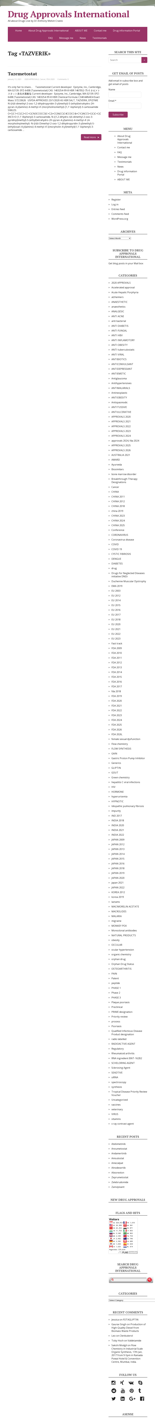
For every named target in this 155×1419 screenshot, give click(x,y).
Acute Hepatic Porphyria (124, 292)
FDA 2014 (116, 672)
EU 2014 (115, 600)
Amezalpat (117, 1163)
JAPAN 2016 (117, 863)
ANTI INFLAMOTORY (123, 340)
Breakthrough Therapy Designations (124, 480)
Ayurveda (116, 464)
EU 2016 (115, 610)
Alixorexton (117, 1172)
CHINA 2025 (118, 525)
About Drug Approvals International (48, 30)
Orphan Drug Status (122, 964)
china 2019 (117, 511)
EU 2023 (115, 638)
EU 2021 (115, 629)
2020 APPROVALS (32, 79)
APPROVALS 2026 (121, 450)
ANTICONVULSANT (122, 364)
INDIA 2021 (117, 830)
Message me (66, 38)
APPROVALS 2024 (121, 435)
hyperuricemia (119, 796)
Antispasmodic (119, 402)
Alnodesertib (118, 1167)
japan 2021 (117, 882)
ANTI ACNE (117, 316)
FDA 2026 (116, 729)
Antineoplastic (119, 392)
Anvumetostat (119, 1148)
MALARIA (116, 916)
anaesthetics (118, 306)
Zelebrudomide (119, 1182)
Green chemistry (120, 777)
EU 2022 (115, 633)
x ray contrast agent (122, 1123)
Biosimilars (117, 469)
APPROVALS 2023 (121, 431)
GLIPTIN (116, 767)
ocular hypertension (122, 949)
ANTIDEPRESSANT (121, 368)
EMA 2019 (116, 586)
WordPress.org (119, 218)
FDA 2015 (116, 676)
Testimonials (99, 38)
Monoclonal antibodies (124, 930)
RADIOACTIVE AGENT (123, 1043)
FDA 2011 (116, 657)
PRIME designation (121, 1012)
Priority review (119, 1016)
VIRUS (114, 1114)
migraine (116, 921)
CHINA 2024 (118, 520)
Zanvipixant (117, 1187)
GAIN (114, 753)
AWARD (115, 459)
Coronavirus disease (122, 539)
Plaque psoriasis (120, 1002)
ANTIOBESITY (119, 397)
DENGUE (116, 558)
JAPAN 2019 (117, 873)
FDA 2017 (116, 686)
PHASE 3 (116, 997)
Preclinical (117, 1007)
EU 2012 (115, 595)
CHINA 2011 (118, 496)
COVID (115, 544)
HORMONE (117, 791)
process (115, 1021)
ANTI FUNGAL (119, 330)
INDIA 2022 (117, 834)
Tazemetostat (22, 74)
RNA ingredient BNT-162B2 (126, 1058)
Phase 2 (115, 992)
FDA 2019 (116, 696)
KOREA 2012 (118, 892)
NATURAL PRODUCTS (123, 935)
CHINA (115, 491)
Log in (114, 204)
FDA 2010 (116, 653)
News (83, 38)
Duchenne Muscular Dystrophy (128, 581)
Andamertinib (119, 1153)
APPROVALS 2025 (121, 445)
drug (114, 568)
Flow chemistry (119, 744)
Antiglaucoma (119, 378)
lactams (115, 901)
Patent (115, 978)
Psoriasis (116, 1026)
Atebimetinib (118, 1144)
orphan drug (118, 959)
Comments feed (120, 214)
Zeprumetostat (119, 1177)
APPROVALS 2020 (121, 416)
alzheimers (117, 297)
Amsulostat (117, 1158)
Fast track (116, 643)
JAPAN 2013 (117, 849)
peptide (115, 983)
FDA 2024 (116, 720)
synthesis (116, 1087)
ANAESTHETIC (119, 302)
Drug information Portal (126, 30)
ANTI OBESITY (119, 345)
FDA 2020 (50, 79)
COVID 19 (116, 549)
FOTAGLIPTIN (130, 1319)
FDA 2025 (116, 724)
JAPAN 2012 (117, 844)
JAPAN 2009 (117, 839)
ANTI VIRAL (117, 354)
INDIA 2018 (117, 820)
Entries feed (118, 209)
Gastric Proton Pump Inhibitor (128, 758)
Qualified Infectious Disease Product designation (126, 1032)
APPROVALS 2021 (121, 421)
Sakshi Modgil (119, 1345)
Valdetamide (134, 1340)
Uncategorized (119, 1099)
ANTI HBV (117, 335)
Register (116, 199)
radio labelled (118, 1039)
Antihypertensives (121, 383)
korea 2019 (117, 897)
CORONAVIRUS (119, 535)
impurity (116, 810)
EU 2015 (115, 605)
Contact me (100, 30)
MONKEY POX (119, 925)
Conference (117, 530)
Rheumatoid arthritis (122, 1053)
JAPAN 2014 (117, 854)
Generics (116, 763)
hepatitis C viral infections (125, 782)
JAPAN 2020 (117, 878)
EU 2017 (115, 614)
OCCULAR (116, 944)
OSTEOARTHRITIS (121, 968)
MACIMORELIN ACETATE (125, 906)
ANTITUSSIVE (119, 407)
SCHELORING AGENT (123, 1063)
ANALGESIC (117, 311)
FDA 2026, (116, 734)
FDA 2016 (116, 681)
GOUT (114, 772)
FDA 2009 (116, 648)
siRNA (114, 1077)
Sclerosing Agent (120, 1067)
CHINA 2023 (118, 515)
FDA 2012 (116, 662)
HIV (113, 787)
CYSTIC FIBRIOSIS (121, 554)
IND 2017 (116, 815)
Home (18, 30)
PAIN (114, 973)
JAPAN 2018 (117, 868)
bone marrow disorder (123, 474)
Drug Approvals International (68, 14)
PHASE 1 (116, 988)
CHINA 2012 (118, 501)
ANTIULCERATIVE (121, 412)
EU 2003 (115, 590)
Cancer (43, 79)
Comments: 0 (62, 79)
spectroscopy (118, 1082)
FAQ (50, 38)
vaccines (116, 1104)
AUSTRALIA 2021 (120, 455)
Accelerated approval (123, 287)
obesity (115, 940)
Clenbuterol (126, 1335)
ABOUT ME (81, 30)
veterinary (117, 1109)
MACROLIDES (118, 911)
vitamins (116, 1119)
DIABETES (117, 563)
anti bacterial (118, 321)
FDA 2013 (116, 667)
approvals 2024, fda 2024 (125, 440)
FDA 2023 (116, 715)
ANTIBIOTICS (119, 359)
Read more (90, 137)
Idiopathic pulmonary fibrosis (127, 806)
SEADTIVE (117, 1072)
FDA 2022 (116, 710)
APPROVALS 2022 (121, 426)
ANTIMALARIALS (120, 388)
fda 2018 (116, 691)
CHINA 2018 (118, 506)
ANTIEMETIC (118, 373)
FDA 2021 (116, 705)
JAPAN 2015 (117, 858)
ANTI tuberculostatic (122, 349)
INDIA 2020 (117, 825)
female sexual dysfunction (125, 739)
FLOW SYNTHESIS (121, 748)
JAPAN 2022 (117, 887)
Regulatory (117, 1048)
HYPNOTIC (117, 801)
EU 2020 (115, 624)
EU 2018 (115, 619)
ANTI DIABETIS (119, 325)
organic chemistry (121, 954)
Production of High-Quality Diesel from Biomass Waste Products (128, 1328)
